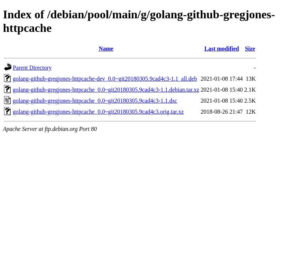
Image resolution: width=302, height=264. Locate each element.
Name (106, 48)
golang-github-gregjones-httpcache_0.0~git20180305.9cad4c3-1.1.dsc (95, 101)
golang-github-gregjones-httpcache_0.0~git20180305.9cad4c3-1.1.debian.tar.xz (106, 90)
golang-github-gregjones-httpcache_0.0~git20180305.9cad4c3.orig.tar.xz (98, 112)
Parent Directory (32, 68)
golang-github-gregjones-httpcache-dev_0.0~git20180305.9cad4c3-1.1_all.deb (105, 79)
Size (250, 48)
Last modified (221, 48)
